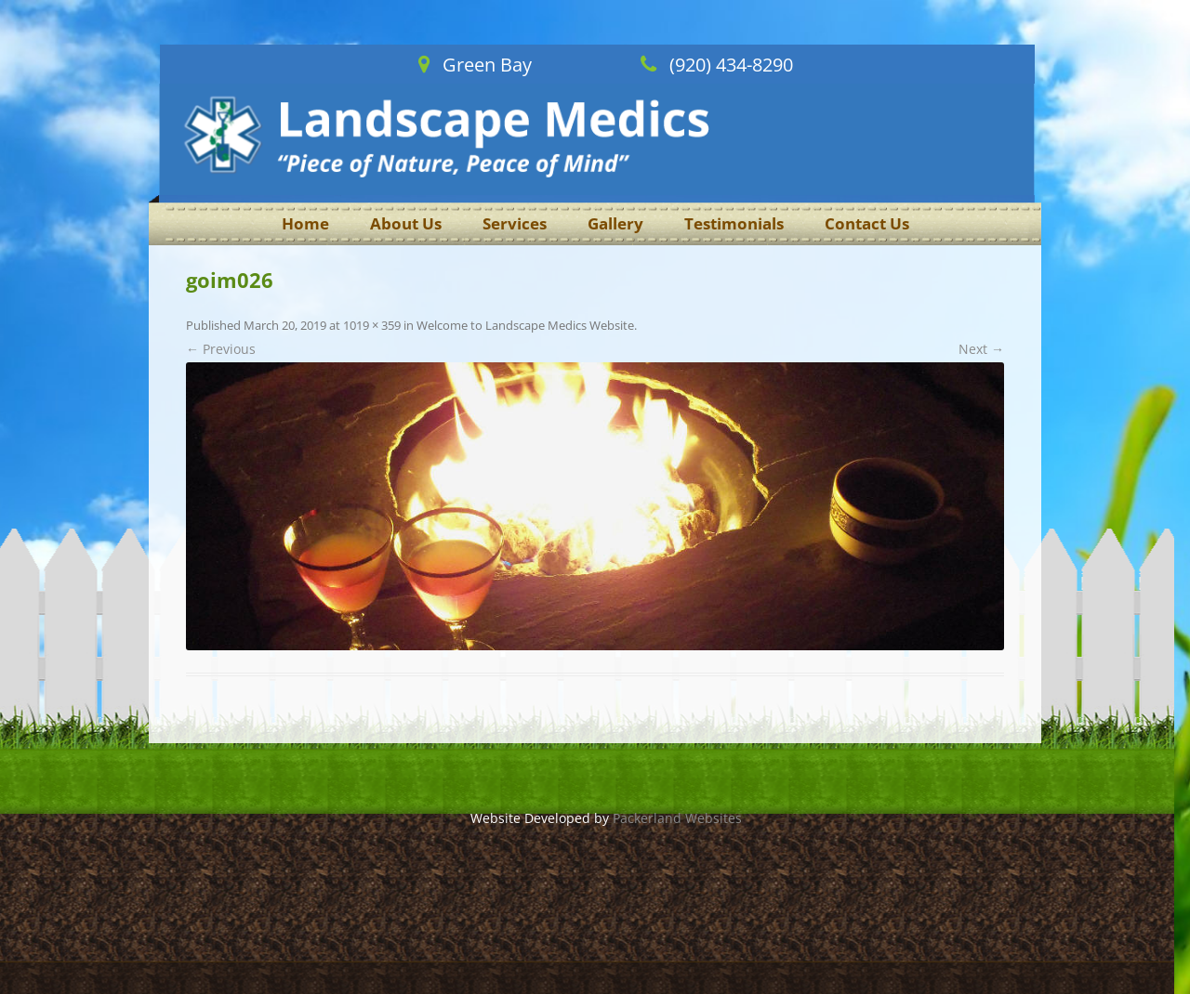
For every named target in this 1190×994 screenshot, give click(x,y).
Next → (981, 349)
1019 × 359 (372, 325)
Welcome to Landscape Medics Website (525, 325)
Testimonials (734, 223)
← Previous (221, 349)
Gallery (615, 223)
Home (305, 223)
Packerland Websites (677, 818)
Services (515, 223)
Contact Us (867, 223)
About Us (406, 223)
